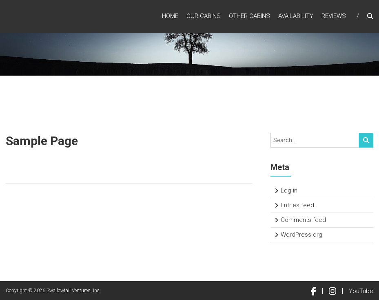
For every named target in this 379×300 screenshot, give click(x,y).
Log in (289, 190)
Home (170, 16)
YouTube (361, 291)
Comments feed (303, 220)
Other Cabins (249, 16)
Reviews (333, 16)
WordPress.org (301, 234)
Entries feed (297, 205)
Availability (295, 16)
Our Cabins (203, 16)
